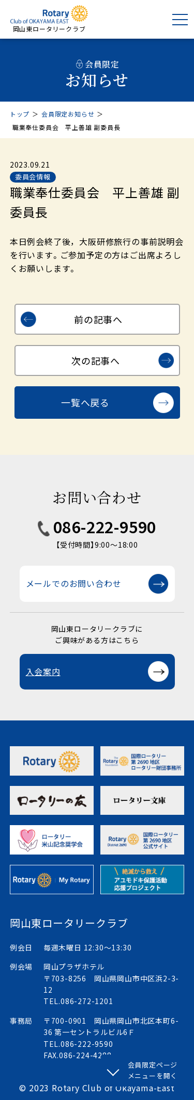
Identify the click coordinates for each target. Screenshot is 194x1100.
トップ (19, 113)
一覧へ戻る (85, 402)
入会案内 (43, 671)
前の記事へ (98, 319)
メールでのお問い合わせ (74, 583)
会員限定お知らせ (67, 113)
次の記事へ (95, 360)
